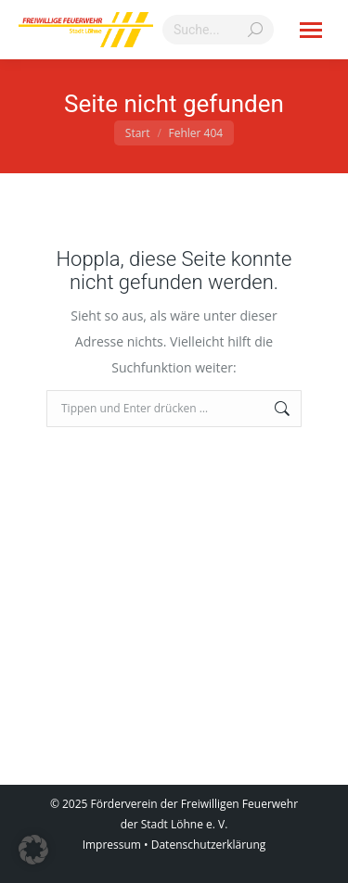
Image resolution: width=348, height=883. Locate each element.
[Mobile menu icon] (310, 30)
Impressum (112, 844)
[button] (33, 849)
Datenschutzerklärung (208, 844)
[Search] (218, 29)
